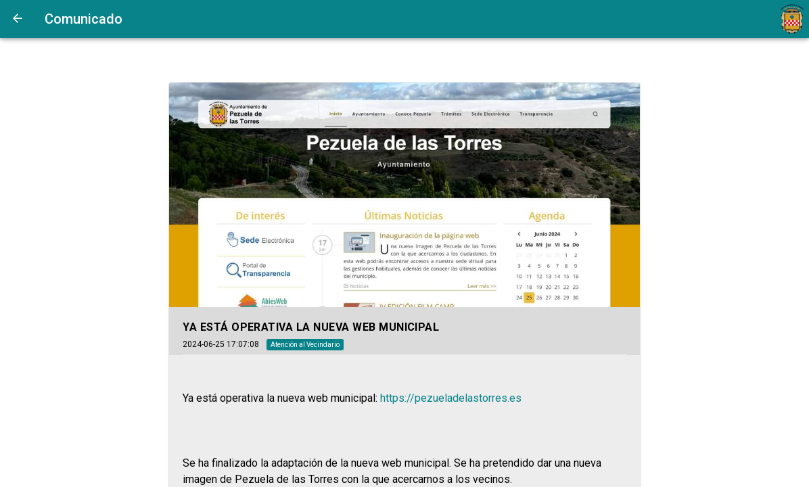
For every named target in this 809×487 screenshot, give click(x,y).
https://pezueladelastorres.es (451, 398)
